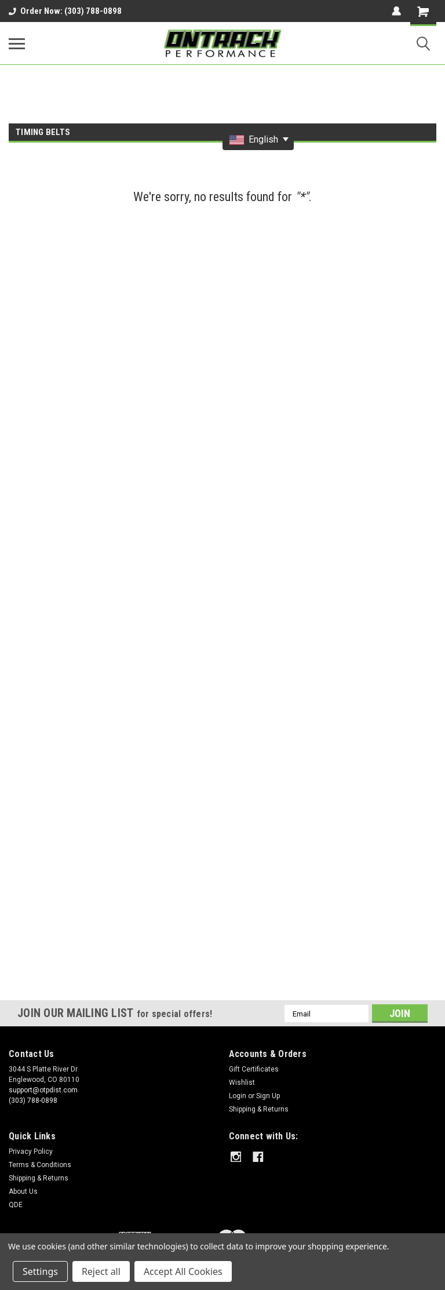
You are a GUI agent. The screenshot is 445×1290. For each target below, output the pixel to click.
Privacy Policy (31, 1151)
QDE (16, 1205)
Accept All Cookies (183, 1271)
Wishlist (242, 1082)
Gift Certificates (254, 1069)
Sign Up (268, 1096)
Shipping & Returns (259, 1109)
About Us (23, 1191)
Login (237, 1096)
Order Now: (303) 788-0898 (65, 11)
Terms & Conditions (40, 1165)
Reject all (101, 1271)
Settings (40, 1271)
